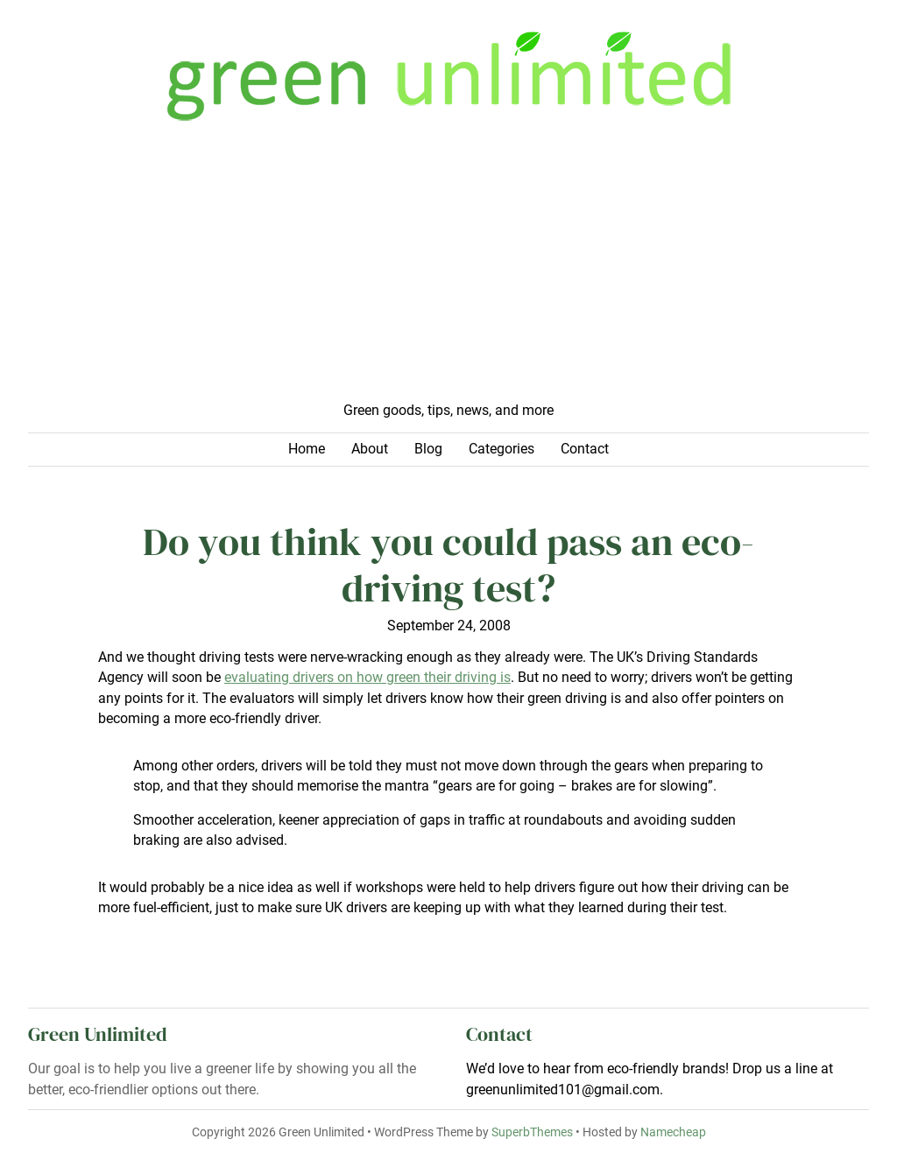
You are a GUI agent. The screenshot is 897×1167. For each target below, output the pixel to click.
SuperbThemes (532, 1132)
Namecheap (673, 1132)
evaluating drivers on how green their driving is (367, 677)
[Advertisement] (448, 269)
